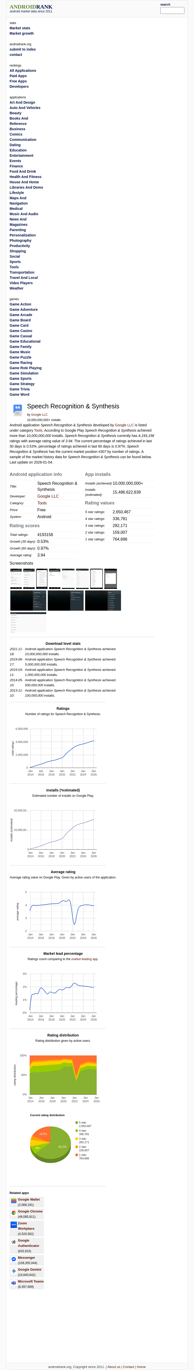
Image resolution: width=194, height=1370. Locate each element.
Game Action (20, 304)
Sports (15, 262)
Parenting (18, 230)
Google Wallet (29, 1199)
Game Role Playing (26, 368)
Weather (16, 288)
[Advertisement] (114, 8)
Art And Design (22, 102)
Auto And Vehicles (25, 108)
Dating (15, 145)
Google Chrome (30, 1211)
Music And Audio (24, 214)
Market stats (20, 28)
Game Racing (21, 363)
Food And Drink (23, 171)
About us (113, 1367)
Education (18, 150)
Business (17, 129)
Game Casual (21, 336)
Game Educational (25, 341)
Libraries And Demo (26, 187)
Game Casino (21, 331)
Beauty (15, 113)
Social (15, 256)
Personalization (23, 235)
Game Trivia (20, 389)
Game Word (19, 394)
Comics (16, 134)
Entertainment (21, 155)
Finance (16, 166)
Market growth (22, 33)
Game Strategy (22, 384)
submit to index (23, 49)
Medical (16, 209)
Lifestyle (17, 193)
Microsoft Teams (31, 1281)
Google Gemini (29, 1269)
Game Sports (21, 379)
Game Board (20, 320)
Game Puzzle (20, 357)
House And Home (24, 182)
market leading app (84, 959)
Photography (20, 240)
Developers (19, 86)
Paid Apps (18, 76)
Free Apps (18, 81)
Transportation (22, 272)
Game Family (21, 347)
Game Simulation (24, 373)
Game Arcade (21, 315)
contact (16, 55)
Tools (38, 430)
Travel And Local (24, 278)
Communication (23, 140)
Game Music (20, 352)
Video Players (21, 283)
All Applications (23, 71)
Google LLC (39, 414)
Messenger (26, 1257)
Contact (128, 1367)
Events (15, 161)
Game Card (19, 325)
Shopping (18, 251)
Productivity (20, 246)
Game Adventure (24, 309)
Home (141, 1367)
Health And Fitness (25, 177)
